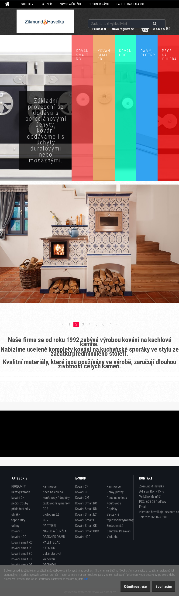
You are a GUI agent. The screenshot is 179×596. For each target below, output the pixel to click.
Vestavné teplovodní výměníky (120, 517)
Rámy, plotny (115, 492)
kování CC (17, 531)
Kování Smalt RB (86, 509)
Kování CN (82, 486)
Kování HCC (82, 537)
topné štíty (18, 520)
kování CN (17, 498)
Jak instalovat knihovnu (52, 556)
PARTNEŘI (46, 4)
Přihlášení (95, 29)
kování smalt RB (21, 548)
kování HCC (18, 537)
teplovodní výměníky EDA (56, 506)
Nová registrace (120, 29)
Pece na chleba (117, 498)
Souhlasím (161, 586)
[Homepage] (7, 4)
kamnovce (50, 486)
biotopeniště (51, 514)
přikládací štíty (20, 509)
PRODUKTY (26, 4)
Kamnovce (114, 486)
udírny (15, 525)
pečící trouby (19, 503)
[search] (160, 16)
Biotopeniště (115, 525)
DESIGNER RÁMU (99, 4)
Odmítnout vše (128, 586)
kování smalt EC (21, 553)
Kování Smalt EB (85, 520)
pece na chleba (53, 492)
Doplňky (112, 509)
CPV (45, 520)
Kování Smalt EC (86, 514)
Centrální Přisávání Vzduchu (119, 534)
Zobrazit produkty (36, 187)
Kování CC (82, 492)
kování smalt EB (21, 559)
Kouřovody (114, 503)
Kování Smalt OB (86, 525)
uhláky (15, 514)
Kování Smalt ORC (87, 531)
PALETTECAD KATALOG (130, 4)
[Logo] (46, 21)
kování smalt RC (22, 542)
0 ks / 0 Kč (161, 28)
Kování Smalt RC (86, 503)
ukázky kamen (20, 492)
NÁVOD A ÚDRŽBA (70, 4)
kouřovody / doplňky (56, 498)
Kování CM (82, 498)
